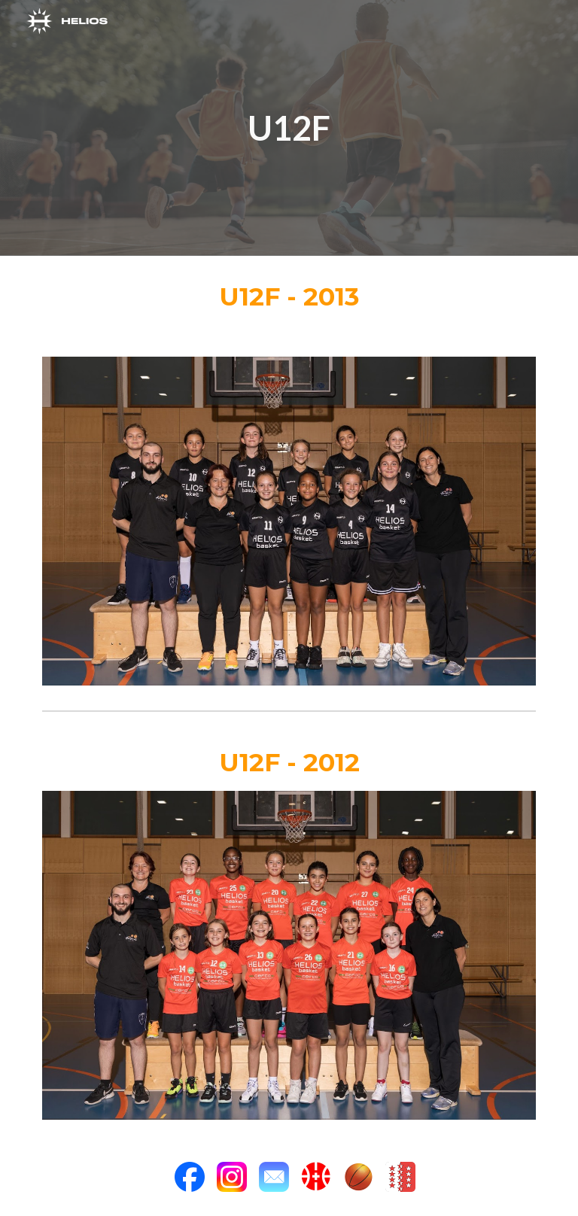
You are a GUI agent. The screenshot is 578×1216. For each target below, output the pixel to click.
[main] (288, 128)
